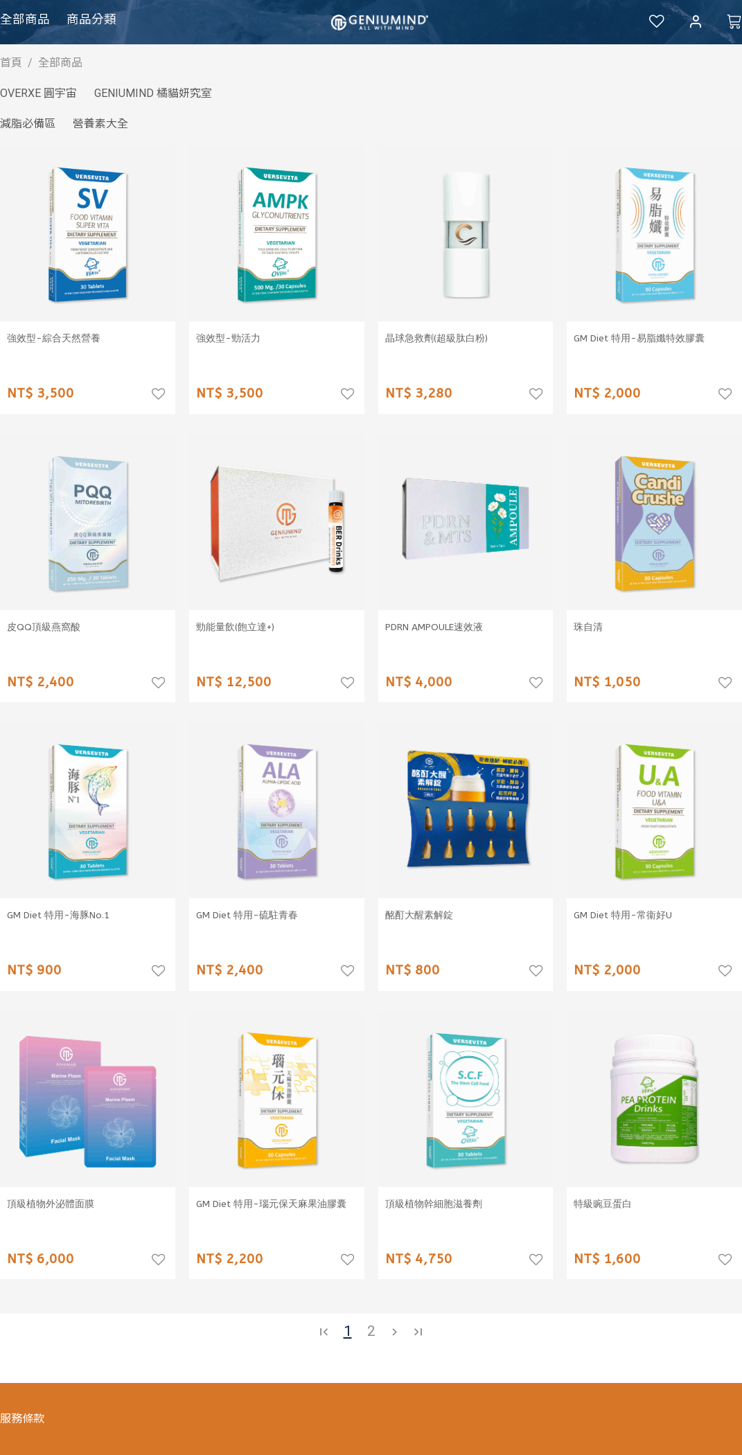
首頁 (11, 62)
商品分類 (91, 19)
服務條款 (22, 1418)
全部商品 (25, 19)
